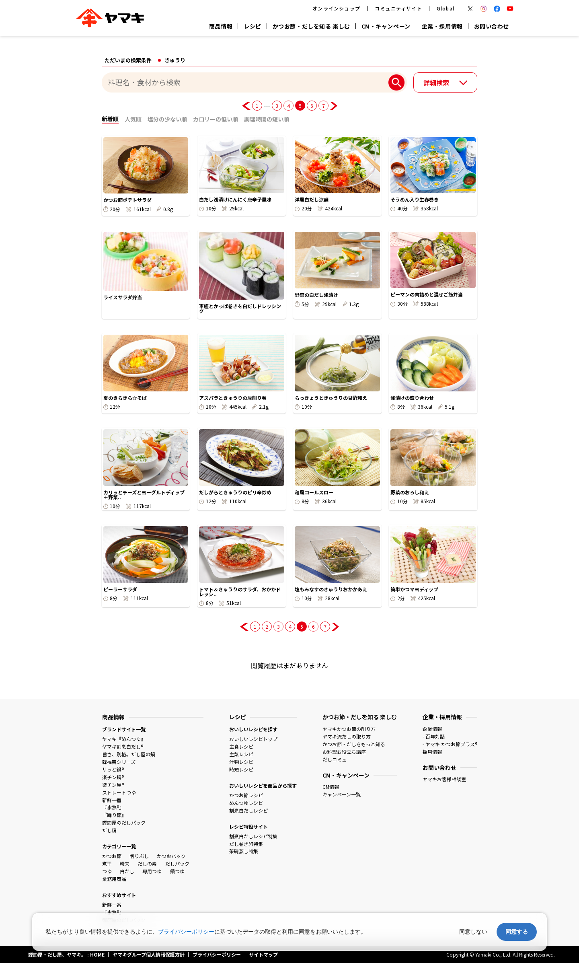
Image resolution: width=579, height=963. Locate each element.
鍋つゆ (177, 871)
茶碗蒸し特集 (243, 851)
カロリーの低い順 (215, 119)
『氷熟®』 (113, 807)
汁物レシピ (241, 761)
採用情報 (432, 751)
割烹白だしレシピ (248, 810)
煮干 (107, 863)
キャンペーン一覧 (341, 794)
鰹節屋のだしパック (124, 822)
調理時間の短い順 (266, 119)
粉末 (124, 863)
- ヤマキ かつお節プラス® (450, 744)
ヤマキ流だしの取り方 (346, 736)
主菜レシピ (241, 754)
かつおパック (171, 855)
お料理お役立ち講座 (344, 751)
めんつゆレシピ (246, 802)
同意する (516, 931)
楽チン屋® (113, 784)
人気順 (133, 119)
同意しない (473, 931)
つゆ (107, 871)
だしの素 (147, 863)
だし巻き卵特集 (246, 843)
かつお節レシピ (246, 795)
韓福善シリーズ (119, 761)
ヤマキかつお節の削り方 (349, 728)
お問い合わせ (491, 26)
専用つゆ (152, 871)
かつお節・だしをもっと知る (353, 744)
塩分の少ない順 (167, 119)
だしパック (177, 863)
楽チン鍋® (113, 777)
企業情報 (432, 728)
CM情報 (330, 786)
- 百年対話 (434, 736)
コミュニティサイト (398, 8)
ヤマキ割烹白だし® (122, 746)
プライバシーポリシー (186, 931)
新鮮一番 (111, 799)
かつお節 (111, 855)
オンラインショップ (336, 8)
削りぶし (139, 855)
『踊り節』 (114, 814)
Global (445, 8)
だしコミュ (334, 759)
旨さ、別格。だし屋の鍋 (128, 754)
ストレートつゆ (119, 792)
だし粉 (109, 830)
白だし (127, 871)
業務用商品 (114, 878)
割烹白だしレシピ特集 (253, 836)
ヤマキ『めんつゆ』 (124, 738)
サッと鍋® (113, 769)
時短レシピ (241, 769)
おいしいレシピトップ (253, 738)
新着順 (110, 119)
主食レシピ (241, 746)
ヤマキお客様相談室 (444, 779)
